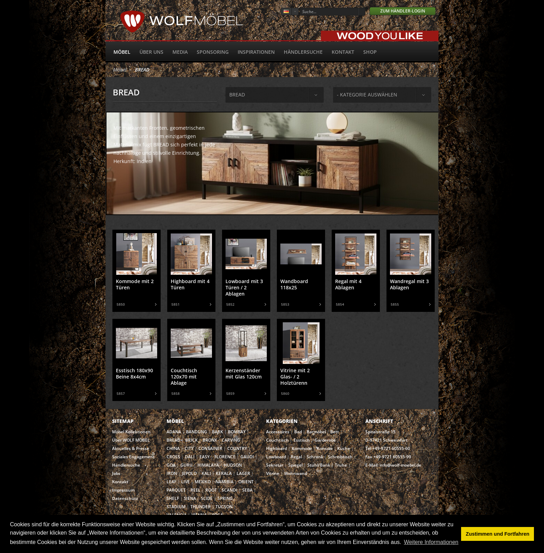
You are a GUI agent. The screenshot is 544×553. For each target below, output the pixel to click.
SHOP (370, 52)
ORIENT (246, 482)
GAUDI (247, 457)
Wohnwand (295, 473)
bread (237, 94)
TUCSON (223, 507)
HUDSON (233, 465)
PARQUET (176, 490)
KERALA (224, 473)
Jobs (116, 473)
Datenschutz (125, 498)
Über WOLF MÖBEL (131, 440)
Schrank (315, 457)
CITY (189, 448)
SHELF (173, 498)
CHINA (173, 448)
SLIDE (207, 498)
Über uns (151, 52)
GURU (186, 465)
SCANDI (229, 490)
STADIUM (176, 507)
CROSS (173, 457)
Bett (334, 432)
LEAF (171, 482)
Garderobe (325, 440)
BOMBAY (237, 432)
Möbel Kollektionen (131, 432)
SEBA (247, 490)
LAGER (243, 473)
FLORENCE (225, 457)
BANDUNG (196, 432)
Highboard (276, 448)
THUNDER (200, 507)
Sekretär (274, 465)
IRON (172, 473)
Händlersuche (303, 52)
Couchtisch (277, 440)
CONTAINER (210, 448)
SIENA (190, 498)
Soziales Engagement (133, 457)
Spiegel (295, 465)
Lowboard (276, 457)
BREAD (142, 69)
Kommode (302, 448)
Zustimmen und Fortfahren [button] (497, 534)
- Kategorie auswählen (367, 94)
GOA (171, 465)
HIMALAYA (208, 465)
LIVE (185, 482)
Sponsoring (213, 52)
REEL (195, 490)
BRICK (191, 440)
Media (180, 52)
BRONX (210, 440)
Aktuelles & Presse (130, 448)
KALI (206, 473)
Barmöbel (316, 432)
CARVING (231, 440)
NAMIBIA (224, 482)
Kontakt (343, 52)
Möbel (121, 52)
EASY (204, 457)
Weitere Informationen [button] (431, 542)
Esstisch (302, 440)
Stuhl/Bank (318, 465)
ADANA (174, 432)
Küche (343, 448)
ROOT (211, 490)
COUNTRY (237, 448)
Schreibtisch (340, 457)
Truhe (341, 465)
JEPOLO (189, 473)
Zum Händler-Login (402, 11)
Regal (296, 457)
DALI (190, 457)
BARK (217, 432)
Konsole (325, 448)
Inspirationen (256, 52)
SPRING (225, 498)
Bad (298, 432)
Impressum (123, 490)
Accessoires (277, 432)
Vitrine (272, 473)
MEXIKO (203, 482)
